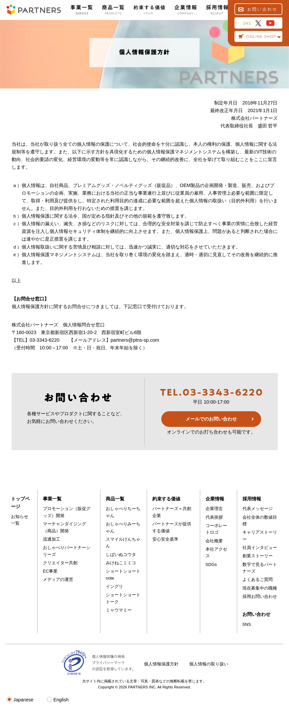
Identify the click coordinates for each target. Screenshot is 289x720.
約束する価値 (166, 498)
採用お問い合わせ (259, 596)
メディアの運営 (58, 579)
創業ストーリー (257, 555)
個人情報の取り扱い (208, 663)
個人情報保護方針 (161, 663)
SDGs (211, 564)
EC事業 (50, 571)
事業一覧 (52, 498)
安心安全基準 (165, 539)
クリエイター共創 (60, 562)
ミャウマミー (119, 610)
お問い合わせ (256, 614)
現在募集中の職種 (259, 588)
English (58, 699)
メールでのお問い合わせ (211, 419)
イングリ (114, 586)
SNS (246, 624)
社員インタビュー (259, 547)
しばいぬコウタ (121, 554)
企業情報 (215, 498)
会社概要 (214, 540)
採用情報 (251, 498)
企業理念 (214, 508)
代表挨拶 (214, 517)
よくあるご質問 (257, 579)
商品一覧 (115, 498)
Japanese (20, 699)
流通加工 (51, 539)
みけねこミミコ (121, 562)
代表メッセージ (257, 508)
